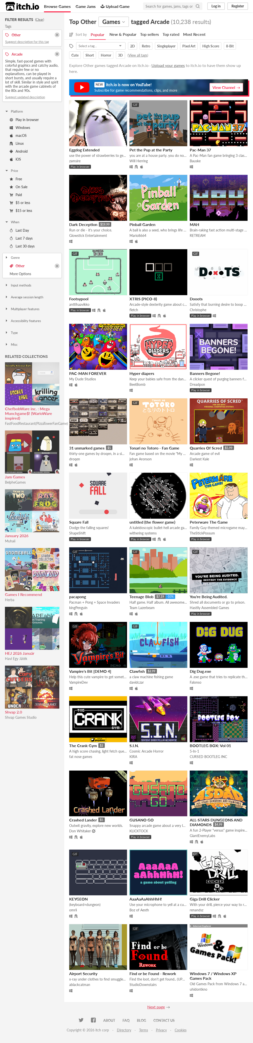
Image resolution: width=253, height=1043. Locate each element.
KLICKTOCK (138, 831)
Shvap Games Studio (21, 717)
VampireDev (78, 682)
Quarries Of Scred (206, 448)
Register (238, 6)
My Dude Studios (82, 379)
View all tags (137, 55)
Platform (14, 111)
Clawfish (137, 671)
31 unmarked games (87, 448)
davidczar (136, 682)
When (12, 222)
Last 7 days (21, 238)
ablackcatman (79, 984)
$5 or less (20, 203)
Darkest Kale (199, 459)
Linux (17, 143)
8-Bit (230, 46)
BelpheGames (15, 482)
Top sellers (149, 34)
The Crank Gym (83, 745)
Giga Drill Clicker (205, 899)
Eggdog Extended (84, 149)
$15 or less (21, 210)
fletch (133, 310)
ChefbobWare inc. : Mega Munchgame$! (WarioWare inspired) (28, 413)
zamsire (75, 161)
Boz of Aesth (139, 910)
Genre (12, 258)
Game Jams (86, 6)
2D (132, 46)
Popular (97, 34)
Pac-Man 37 (200, 149)
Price (11, 171)
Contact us (164, 1020)
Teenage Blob (141, 596)
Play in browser (24, 120)
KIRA (133, 757)
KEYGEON (78, 899)
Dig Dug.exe (200, 671)
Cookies (181, 1030)
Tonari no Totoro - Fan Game (154, 448)
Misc (11, 345)
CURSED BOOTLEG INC (208, 757)
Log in (216, 6)
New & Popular (122, 34)
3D (120, 55)
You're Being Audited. (209, 596)
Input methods (18, 285)
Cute (75, 55)
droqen (74, 459)
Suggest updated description (25, 97)
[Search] (197, 6)
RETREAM (198, 235)
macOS (18, 135)
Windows (20, 127)
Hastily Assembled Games (209, 608)
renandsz (196, 910)
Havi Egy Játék (16, 658)
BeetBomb (137, 384)
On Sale (18, 187)
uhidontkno (198, 989)
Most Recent (194, 34)
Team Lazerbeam (142, 608)
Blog (141, 1020)
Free (16, 179)
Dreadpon (197, 384)
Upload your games (168, 65)
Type (11, 333)
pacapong (77, 596)
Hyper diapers (141, 373)
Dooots (196, 298)
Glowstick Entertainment (88, 235)
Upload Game (115, 6)
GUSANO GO (141, 820)
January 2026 (16, 535)
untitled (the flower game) (152, 522)
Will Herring (138, 161)
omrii (73, 910)
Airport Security (83, 973)
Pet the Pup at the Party (150, 149)
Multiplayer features (22, 309)
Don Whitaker (80, 831)
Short (89, 55)
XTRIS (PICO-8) (143, 298)
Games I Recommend (23, 594)
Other (17, 266)
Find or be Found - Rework (152, 973)
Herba (9, 600)
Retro (146, 46)
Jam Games (15, 476)
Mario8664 (137, 235)
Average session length (24, 297)
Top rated (171, 34)
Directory (124, 1030)
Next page (156, 1006)
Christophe (198, 310)
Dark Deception (83, 224)
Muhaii (10, 541)
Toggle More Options (32, 274)
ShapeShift (77, 533)
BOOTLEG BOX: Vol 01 (210, 745)
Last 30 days (22, 246)
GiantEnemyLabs (202, 836)
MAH (194, 224)
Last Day (19, 230)
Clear (39, 19)
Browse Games (57, 6)
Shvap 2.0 (13, 712)
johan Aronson (140, 459)
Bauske (195, 161)
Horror (106, 55)
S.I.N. (134, 745)
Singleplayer (166, 46)
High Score (210, 46)
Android (19, 151)
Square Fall (78, 522)
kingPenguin (78, 608)
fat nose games (80, 757)
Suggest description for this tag (27, 42)
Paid (16, 195)
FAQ (126, 1020)
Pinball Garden (142, 224)
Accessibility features (23, 321)
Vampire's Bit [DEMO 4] (90, 671)
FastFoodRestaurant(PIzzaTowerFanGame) (36, 423)
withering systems (143, 533)
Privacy (161, 1030)
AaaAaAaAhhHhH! (145, 899)
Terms (143, 1030)
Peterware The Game (209, 522)
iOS (15, 159)
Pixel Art (188, 46)
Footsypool (78, 298)
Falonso (195, 682)
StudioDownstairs (143, 984)
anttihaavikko (79, 304)
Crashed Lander (83, 820)
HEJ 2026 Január (19, 653)
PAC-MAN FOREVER (87, 373)
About (109, 1020)
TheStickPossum (202, 533)
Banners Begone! (205, 373)
